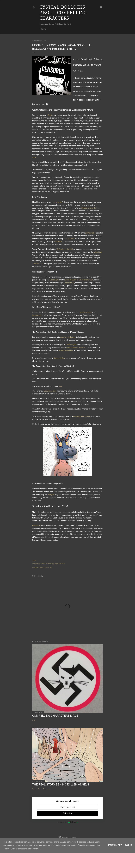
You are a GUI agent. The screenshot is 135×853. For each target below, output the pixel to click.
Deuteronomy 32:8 (86, 280)
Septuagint (54, 280)
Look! (34, 158)
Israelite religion (86, 312)
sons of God (69, 283)
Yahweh (36, 264)
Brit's (50, 115)
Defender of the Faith (65, 249)
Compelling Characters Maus (55, 715)
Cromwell (58, 242)
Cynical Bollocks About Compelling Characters (63, 12)
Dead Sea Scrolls (71, 280)
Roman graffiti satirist (81, 416)
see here (71, 239)
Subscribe (67, 813)
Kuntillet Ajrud (71, 345)
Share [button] (34, 560)
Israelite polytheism (67, 337)
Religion (51, 495)
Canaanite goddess (65, 350)
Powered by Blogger (67, 837)
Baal (60, 386)
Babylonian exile (50, 391)
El (42, 264)
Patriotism (36, 525)
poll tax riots (90, 233)
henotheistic (37, 315)
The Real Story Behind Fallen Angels (60, 784)
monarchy (58, 202)
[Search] (101, 6)
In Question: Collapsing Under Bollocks (51, 564)
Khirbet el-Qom (59, 358)
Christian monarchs (88, 208)
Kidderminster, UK (45, 567)
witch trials (98, 252)
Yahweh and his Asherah (75, 348)
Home (43, 29)
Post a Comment (44, 789)
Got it (128, 845)
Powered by (67, 822)
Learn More (114, 845)
